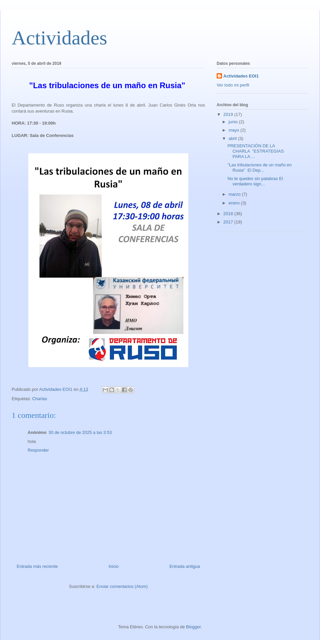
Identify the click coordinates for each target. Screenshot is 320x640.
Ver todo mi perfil (233, 85)
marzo (235, 194)
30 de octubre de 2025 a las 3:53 (80, 432)
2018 (228, 213)
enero (235, 202)
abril (233, 138)
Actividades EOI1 (241, 75)
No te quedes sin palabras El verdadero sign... (255, 181)
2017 (228, 221)
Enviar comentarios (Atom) (122, 586)
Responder (38, 450)
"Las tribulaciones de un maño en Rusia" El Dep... (259, 167)
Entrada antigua (184, 566)
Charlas (39, 398)
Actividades (59, 38)
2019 (228, 114)
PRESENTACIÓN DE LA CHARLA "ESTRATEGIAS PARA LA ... (255, 151)
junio (234, 121)
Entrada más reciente (37, 566)
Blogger (193, 626)
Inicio (114, 566)
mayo (234, 130)
